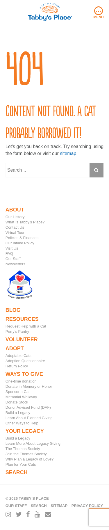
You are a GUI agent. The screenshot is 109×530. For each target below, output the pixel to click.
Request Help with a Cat (26, 326)
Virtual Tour (15, 232)
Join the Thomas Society (26, 454)
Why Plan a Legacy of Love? (30, 459)
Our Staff (13, 259)
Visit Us (12, 248)
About (15, 210)
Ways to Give (24, 374)
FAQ (9, 253)
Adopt (15, 348)
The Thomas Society (23, 449)
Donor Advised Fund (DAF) (28, 407)
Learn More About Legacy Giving (33, 443)
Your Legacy (25, 431)
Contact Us (15, 227)
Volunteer (22, 339)
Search (17, 472)
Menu (98, 12)
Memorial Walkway (21, 397)
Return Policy (17, 366)
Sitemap (59, 506)
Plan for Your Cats (21, 464)
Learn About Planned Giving (29, 418)
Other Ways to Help (22, 423)
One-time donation (21, 381)
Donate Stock (17, 402)
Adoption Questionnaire (25, 361)
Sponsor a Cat (18, 392)
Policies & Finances (22, 238)
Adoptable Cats (18, 355)
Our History (15, 217)
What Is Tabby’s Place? (25, 222)
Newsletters (15, 264)
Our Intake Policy (20, 243)
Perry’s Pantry (17, 331)
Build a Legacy (18, 412)
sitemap (68, 153)
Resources (22, 319)
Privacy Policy (87, 506)
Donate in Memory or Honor (29, 386)
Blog (13, 310)
